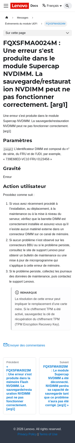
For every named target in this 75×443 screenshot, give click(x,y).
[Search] (67, 6)
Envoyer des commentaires (24, 345)
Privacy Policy (27, 434)
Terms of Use (48, 434)
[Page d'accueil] (6, 18)
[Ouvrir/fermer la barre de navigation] (6, 6)
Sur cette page (16, 33)
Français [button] (50, 5)
